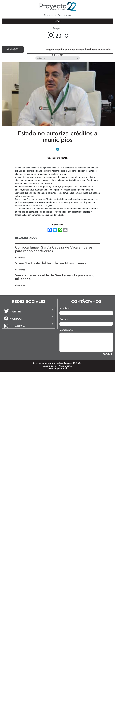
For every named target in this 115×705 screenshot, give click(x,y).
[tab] (28, 310)
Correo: (63, 319)
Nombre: (64, 308)
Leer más (20, 257)
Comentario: (66, 329)
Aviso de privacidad (57, 368)
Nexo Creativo (65, 365)
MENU (58, 21)
